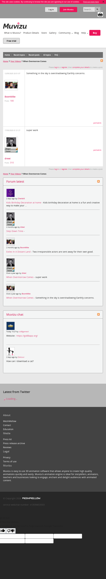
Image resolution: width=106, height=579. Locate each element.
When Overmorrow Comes (20, 277)
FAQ (56, 55)
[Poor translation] (11, 531)
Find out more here (91, 2)
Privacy (6, 457)
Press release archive (14, 443)
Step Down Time (15, 231)
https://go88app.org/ (27, 335)
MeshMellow (9, 421)
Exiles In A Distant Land (18, 251)
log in (56, 67)
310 (12, 162)
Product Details (31, 32)
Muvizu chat (14, 314)
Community (65, 32)
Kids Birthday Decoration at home (24, 202)
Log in (51, 9)
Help (83, 32)
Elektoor (21, 357)
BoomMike (10, 96)
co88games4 (24, 332)
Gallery (52, 32)
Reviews (7, 447)
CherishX (21, 198)
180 (12, 100)
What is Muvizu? (12, 32)
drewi (7, 158)
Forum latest (15, 181)
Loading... (10, 398)
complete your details (81, 67)
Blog (76, 32)
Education (8, 429)
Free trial (11, 40)
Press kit (7, 439)
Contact (7, 425)
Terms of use (10, 461)
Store (44, 32)
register (64, 67)
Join (68, 9)
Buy (95, 32)
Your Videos (15, 61)
